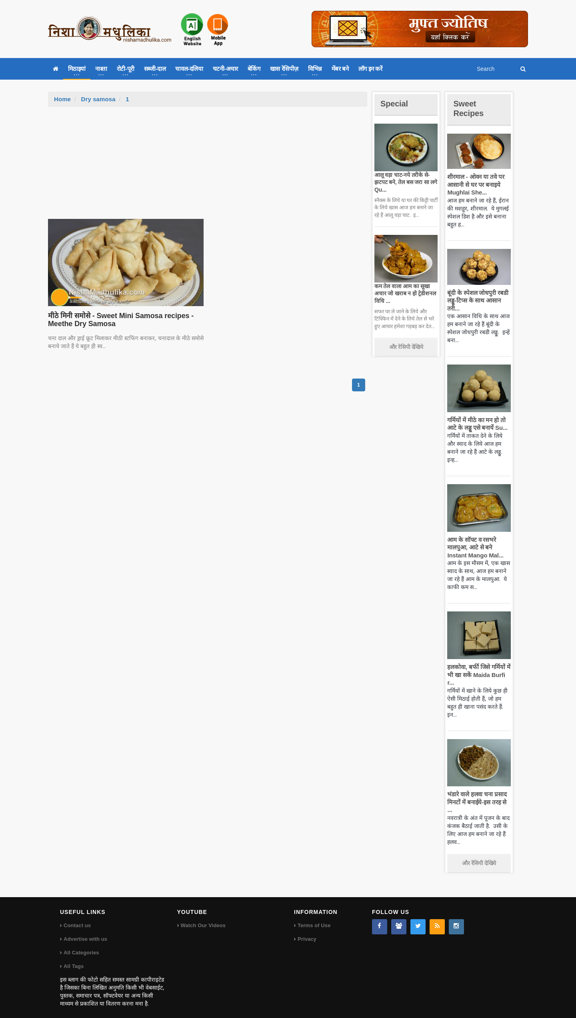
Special (395, 103)
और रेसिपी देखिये (406, 347)
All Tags (74, 959)
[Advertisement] (208, 167)
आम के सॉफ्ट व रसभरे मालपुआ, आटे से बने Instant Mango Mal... (474, 547)
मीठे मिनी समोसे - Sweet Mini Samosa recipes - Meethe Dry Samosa (119, 320)
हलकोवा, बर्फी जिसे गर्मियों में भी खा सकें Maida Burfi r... (477, 674)
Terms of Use (314, 918)
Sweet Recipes (469, 108)
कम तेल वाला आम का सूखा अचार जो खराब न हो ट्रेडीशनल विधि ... (404, 293)
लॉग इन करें (370, 68)
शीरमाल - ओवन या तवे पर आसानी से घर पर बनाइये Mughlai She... (474, 184)
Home (62, 99)
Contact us (77, 918)
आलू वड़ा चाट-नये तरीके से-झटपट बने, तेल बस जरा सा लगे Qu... (404, 182)
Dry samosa (98, 99)
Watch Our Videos (203, 918)
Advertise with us (85, 931)
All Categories (81, 945)
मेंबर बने (340, 68)
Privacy (307, 931)
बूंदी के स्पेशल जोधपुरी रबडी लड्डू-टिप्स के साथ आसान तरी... (476, 300)
